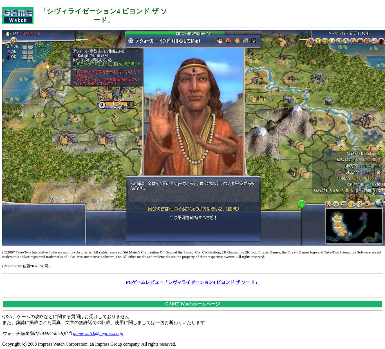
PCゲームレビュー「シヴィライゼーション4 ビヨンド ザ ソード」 (192, 282)
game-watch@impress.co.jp (98, 333)
